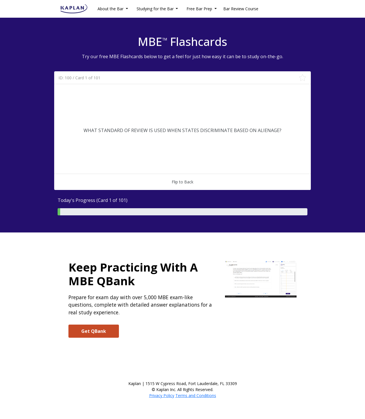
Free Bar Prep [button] (199, 8)
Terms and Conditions (195, 395)
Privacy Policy (161, 395)
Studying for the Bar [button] (156, 8)
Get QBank (93, 331)
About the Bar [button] (111, 8)
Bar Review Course (240, 8)
